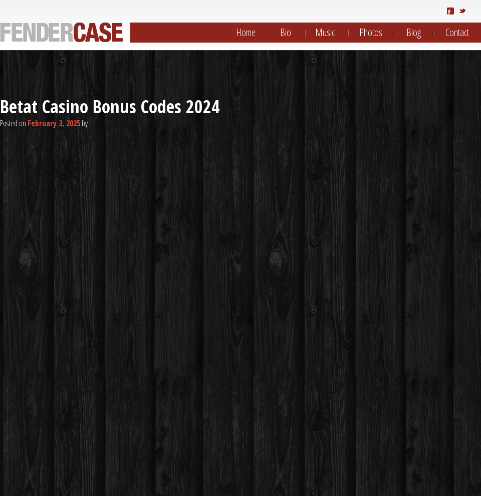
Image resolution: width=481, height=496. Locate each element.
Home (246, 32)
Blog (413, 32)
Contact (457, 32)
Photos (370, 32)
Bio (285, 32)
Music (325, 32)
